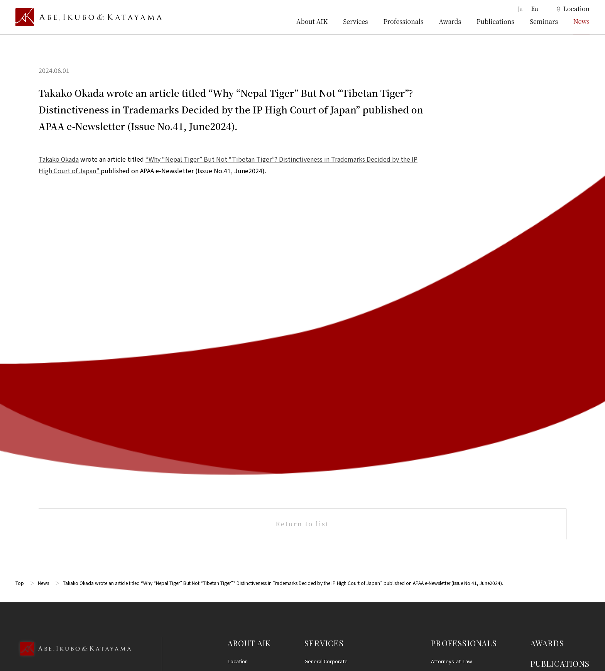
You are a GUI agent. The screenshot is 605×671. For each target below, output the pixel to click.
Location (238, 328)
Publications (495, 21)
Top (19, 250)
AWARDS (547, 310)
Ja (521, 8)
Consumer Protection (329, 523)
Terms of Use (548, 432)
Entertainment (320, 577)
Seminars (544, 21)
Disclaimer (544, 446)
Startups (314, 591)
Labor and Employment (331, 537)
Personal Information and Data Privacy (348, 550)
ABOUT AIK (249, 310)
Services (355, 21)
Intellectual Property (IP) (332, 369)
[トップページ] (88, 17)
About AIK (312, 21)
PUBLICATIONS (560, 331)
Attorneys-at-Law (451, 328)
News (581, 21)
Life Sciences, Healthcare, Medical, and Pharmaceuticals (345, 400)
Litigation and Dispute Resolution (342, 342)
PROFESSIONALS (464, 310)
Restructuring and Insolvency (338, 356)
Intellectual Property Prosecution (342, 383)
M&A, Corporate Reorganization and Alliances (341, 421)
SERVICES (324, 310)
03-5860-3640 (46, 352)
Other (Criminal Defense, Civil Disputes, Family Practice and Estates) (349, 622)
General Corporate (326, 328)
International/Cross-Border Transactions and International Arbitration (350, 443)
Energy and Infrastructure (333, 604)
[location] (568, 9)
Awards (450, 21)
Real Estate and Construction (337, 496)
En (534, 8)
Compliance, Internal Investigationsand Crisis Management (344, 464)
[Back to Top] (73, 326)
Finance (313, 482)
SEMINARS (551, 351)
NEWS (542, 372)
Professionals (404, 21)
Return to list (302, 191)
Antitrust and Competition (334, 509)
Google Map (54, 393)
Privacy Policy (548, 461)
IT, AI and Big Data (324, 564)
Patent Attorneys (450, 342)
